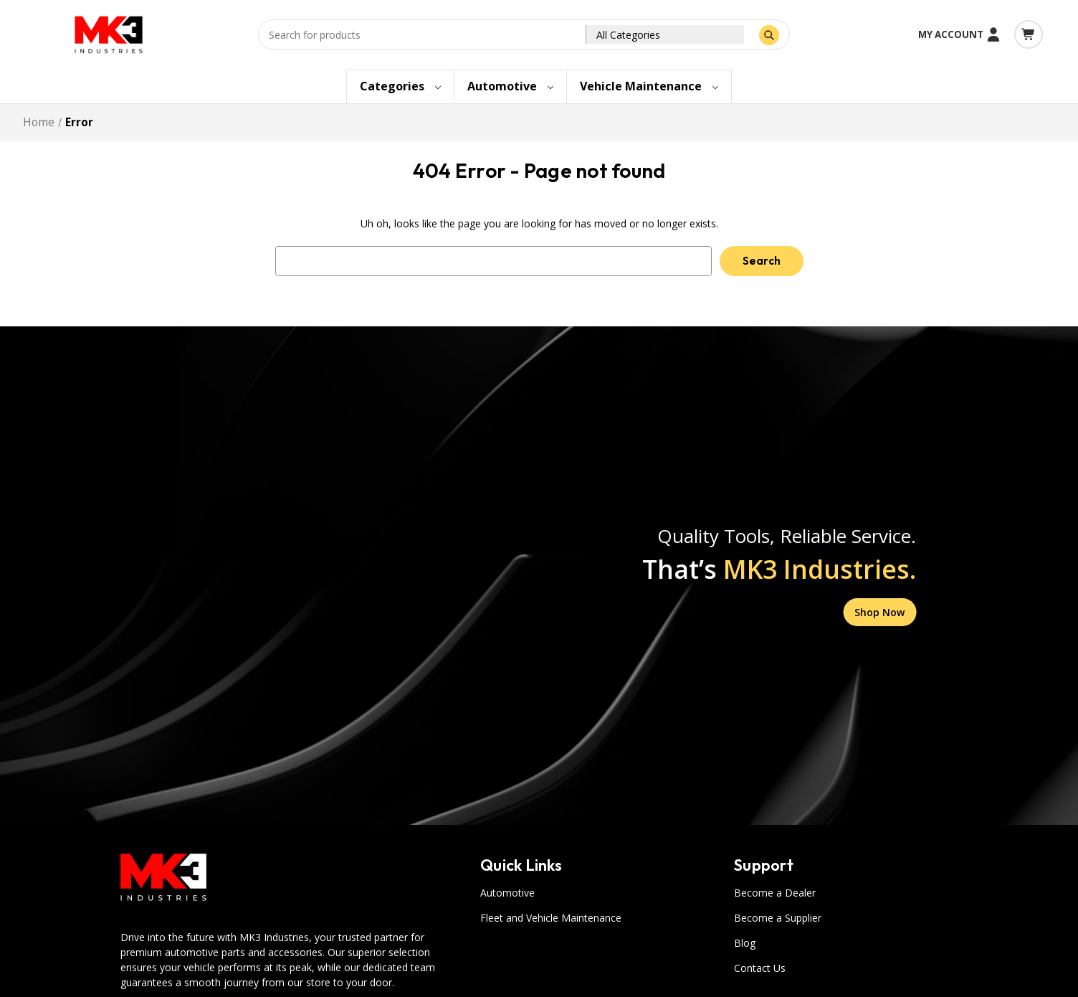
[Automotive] (510, 86)
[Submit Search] (769, 35)
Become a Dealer (775, 892)
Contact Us (760, 968)
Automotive (507, 892)
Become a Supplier (777, 918)
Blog (744, 943)
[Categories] (400, 86)
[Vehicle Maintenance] (649, 86)
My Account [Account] (959, 34)
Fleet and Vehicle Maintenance (550, 918)
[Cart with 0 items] (1028, 34)
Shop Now (879, 612)
